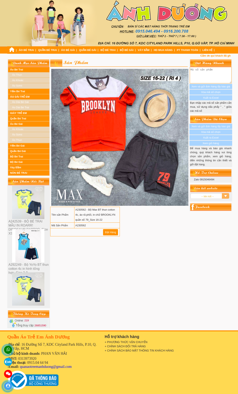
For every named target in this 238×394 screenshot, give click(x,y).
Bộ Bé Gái (127, 50)
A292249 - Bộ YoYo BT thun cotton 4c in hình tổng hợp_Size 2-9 (28, 268)
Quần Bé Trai (47, 50)
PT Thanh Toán (187, 50)
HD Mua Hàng (163, 50)
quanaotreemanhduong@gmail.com (46, 367)
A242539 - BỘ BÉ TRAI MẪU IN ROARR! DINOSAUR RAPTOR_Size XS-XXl (28, 227)
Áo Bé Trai (26, 50)
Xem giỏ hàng (211, 146)
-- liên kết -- (207, 199)
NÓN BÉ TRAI (18, 172)
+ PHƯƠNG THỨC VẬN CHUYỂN (126, 342)
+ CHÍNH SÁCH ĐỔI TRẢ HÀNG (125, 346)
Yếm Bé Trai (17, 91)
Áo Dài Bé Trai (20, 107)
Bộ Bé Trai (108, 50)
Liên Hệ (208, 50)
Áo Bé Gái (68, 50)
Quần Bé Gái (87, 50)
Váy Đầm (143, 50)
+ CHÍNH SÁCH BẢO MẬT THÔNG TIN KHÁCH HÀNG (139, 350)
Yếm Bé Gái (17, 145)
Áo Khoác (17, 80)
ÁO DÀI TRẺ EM (20, 96)
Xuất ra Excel (210, 140)
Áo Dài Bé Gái (20, 101)
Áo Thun (17, 74)
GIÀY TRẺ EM (18, 113)
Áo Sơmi (17, 85)
